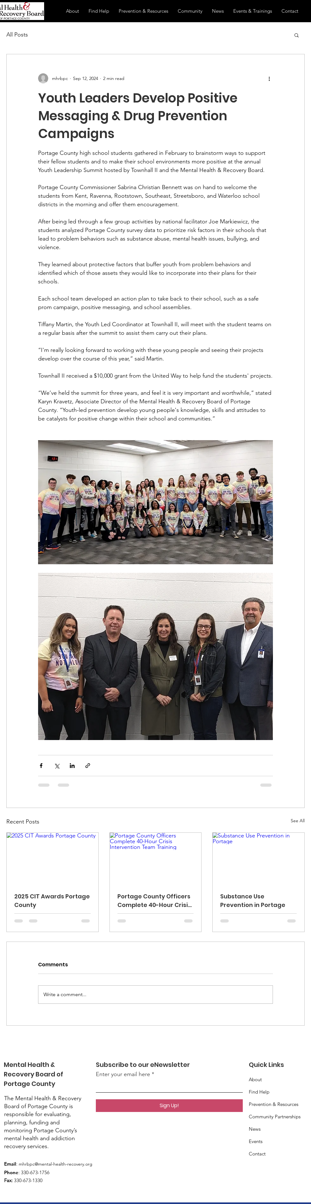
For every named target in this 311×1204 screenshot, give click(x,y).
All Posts (17, 34)
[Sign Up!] (169, 1105)
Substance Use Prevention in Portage (252, 900)
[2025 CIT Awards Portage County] (52, 858)
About (255, 1079)
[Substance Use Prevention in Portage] (258, 858)
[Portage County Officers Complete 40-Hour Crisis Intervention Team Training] (156, 858)
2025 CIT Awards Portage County (52, 900)
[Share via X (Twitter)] (57, 766)
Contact (257, 1154)
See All (298, 821)
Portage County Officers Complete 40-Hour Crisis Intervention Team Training (154, 900)
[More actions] (269, 78)
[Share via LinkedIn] (72, 766)
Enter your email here (123, 1074)
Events (255, 1141)
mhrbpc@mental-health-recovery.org (55, 1164)
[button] (297, 34)
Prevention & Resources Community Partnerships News (275, 1116)
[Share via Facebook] (41, 766)
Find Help (259, 1092)
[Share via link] (88, 766)
